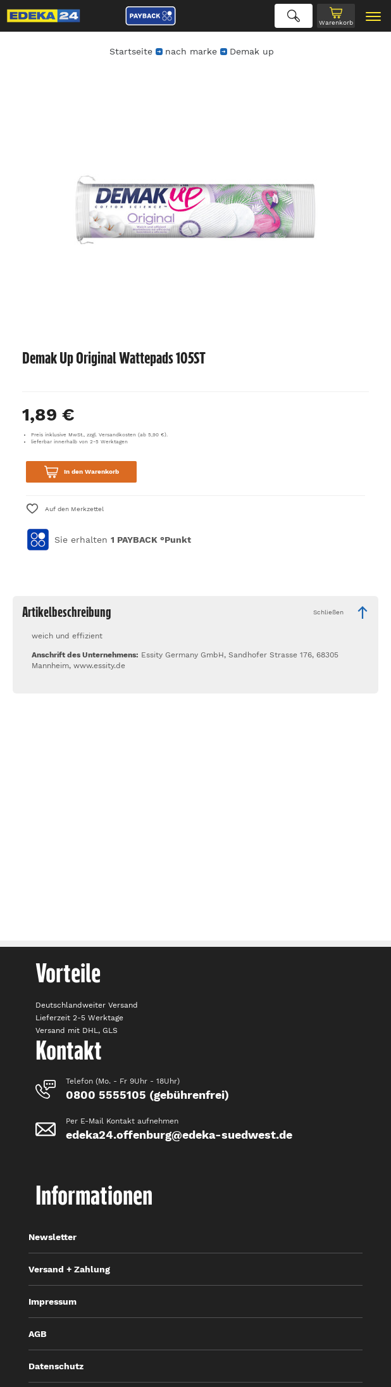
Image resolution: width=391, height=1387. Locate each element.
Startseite (130, 51)
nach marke (191, 51)
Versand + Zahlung (69, 1269)
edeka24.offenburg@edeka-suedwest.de (179, 1134)
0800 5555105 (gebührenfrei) (147, 1094)
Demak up (252, 51)
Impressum (52, 1301)
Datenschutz (56, 1366)
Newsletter (52, 1237)
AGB (37, 1334)
